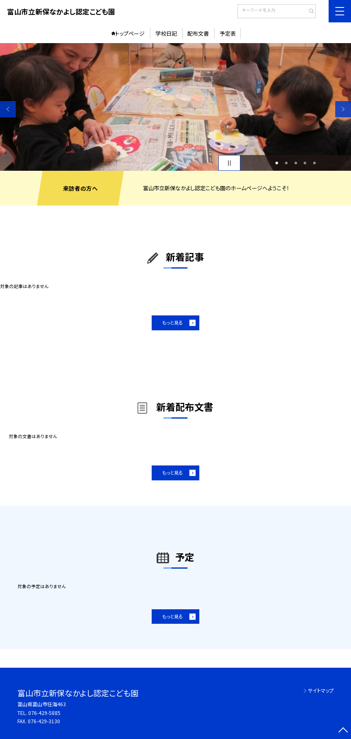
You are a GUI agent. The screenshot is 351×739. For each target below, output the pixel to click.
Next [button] (343, 109)
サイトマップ (321, 690)
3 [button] (295, 163)
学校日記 (166, 33)
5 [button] (314, 163)
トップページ (130, 33)
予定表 (228, 33)
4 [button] (305, 163)
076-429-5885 (44, 713)
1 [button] (277, 163)
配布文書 (198, 33)
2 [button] (286, 163)
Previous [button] (8, 109)
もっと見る (172, 322)
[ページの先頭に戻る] (343, 731)
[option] (175, 107)
